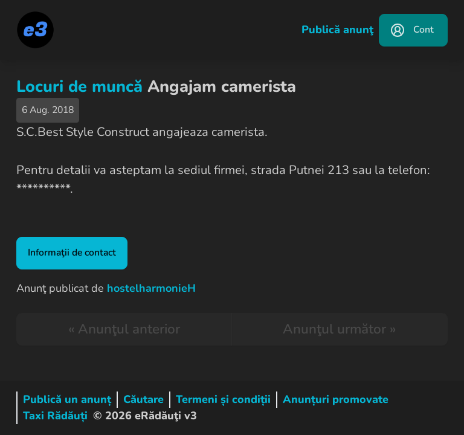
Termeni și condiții (223, 399)
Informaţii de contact (72, 252)
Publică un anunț (67, 399)
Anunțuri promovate (335, 399)
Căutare (143, 399)
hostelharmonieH (151, 288)
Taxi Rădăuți (55, 415)
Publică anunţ (337, 29)
